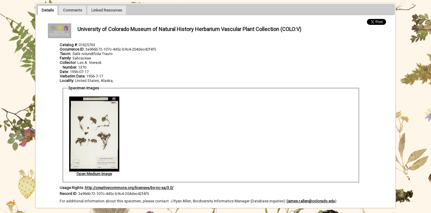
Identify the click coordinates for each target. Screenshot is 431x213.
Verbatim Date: (72, 76)
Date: (64, 72)
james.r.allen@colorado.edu (311, 201)
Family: (65, 58)
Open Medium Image (94, 174)
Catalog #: (69, 45)
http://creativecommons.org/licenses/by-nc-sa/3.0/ (129, 187)
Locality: (67, 80)
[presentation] (48, 10)
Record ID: (69, 193)
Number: (70, 67)
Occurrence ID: (72, 49)
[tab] (48, 10)
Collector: (68, 62)
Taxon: (65, 53)
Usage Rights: (72, 187)
